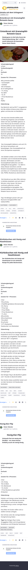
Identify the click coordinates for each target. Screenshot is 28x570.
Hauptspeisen (4, 205)
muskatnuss (21, 208)
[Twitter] (25, 218)
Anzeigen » (3, 218)
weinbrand (3, 535)
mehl (14, 208)
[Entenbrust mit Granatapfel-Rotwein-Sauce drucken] (16, 218)
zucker (20, 390)
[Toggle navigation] (24, 8)
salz (10, 208)
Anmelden (22, 2)
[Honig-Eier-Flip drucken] (16, 540)
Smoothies (11, 527)
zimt (9, 393)
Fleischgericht (13, 205)
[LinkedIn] (22, 218)
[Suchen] (8, 2)
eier (7, 390)
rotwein (14, 210)
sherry (10, 395)
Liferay (17, 565)
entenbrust (21, 210)
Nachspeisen (4, 387)
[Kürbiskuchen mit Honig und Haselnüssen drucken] (16, 402)
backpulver (3, 393)
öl (6, 208)
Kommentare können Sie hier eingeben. (13, 226)
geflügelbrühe (4, 213)
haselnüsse (3, 395)
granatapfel (13, 213)
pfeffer (2, 210)
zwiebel (8, 210)
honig (2, 208)
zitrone (14, 393)
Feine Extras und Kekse (14, 387)
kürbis (2, 397)
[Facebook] (19, 218)
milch (11, 533)
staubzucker (21, 393)
